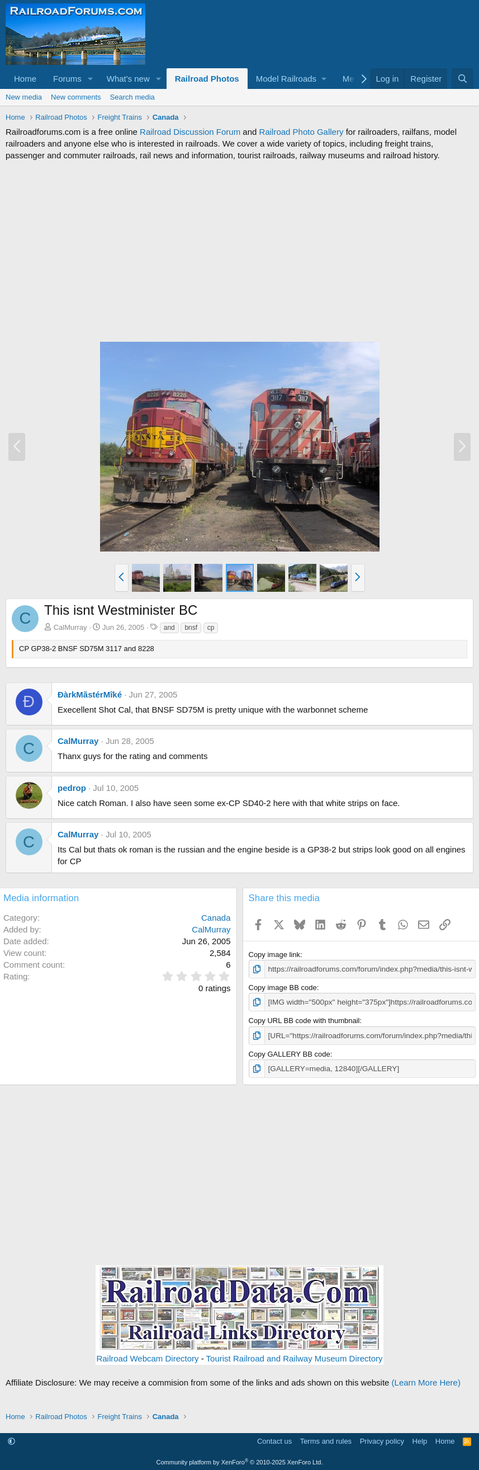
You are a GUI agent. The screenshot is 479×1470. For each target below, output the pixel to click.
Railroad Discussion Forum (190, 131)
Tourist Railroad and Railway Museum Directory (294, 1356)
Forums (67, 78)
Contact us (274, 1439)
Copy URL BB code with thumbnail (304, 1020)
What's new (128, 78)
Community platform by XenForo (239, 1460)
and (169, 628)
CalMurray (70, 627)
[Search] (462, 78)
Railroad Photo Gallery (301, 131)
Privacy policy (382, 1439)
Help (420, 1439)
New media (24, 97)
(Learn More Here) (426, 1380)
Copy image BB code (283, 987)
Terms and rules (326, 1439)
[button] (90, 78)
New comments (76, 97)
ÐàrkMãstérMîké (90, 694)
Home (25, 78)
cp (211, 628)
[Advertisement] (239, 251)
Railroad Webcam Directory (147, 1356)
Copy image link (275, 954)
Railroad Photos (207, 78)
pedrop (72, 788)
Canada (216, 917)
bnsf (190, 628)
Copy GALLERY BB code (289, 1052)
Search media (132, 97)
